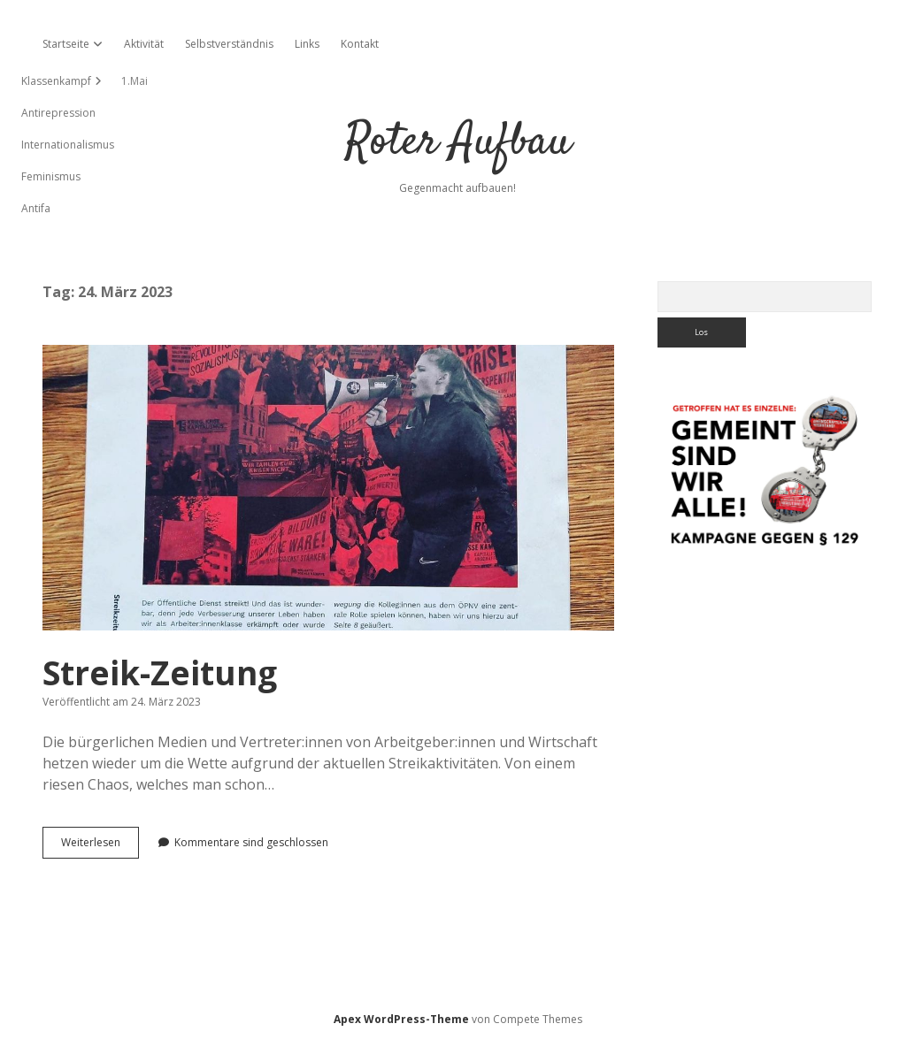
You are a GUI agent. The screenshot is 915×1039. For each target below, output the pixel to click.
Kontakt (360, 43)
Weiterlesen (100, 846)
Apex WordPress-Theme (401, 1019)
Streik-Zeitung (328, 487)
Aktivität (144, 43)
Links (307, 43)
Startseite (65, 43)
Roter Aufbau (458, 143)
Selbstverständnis (229, 43)
